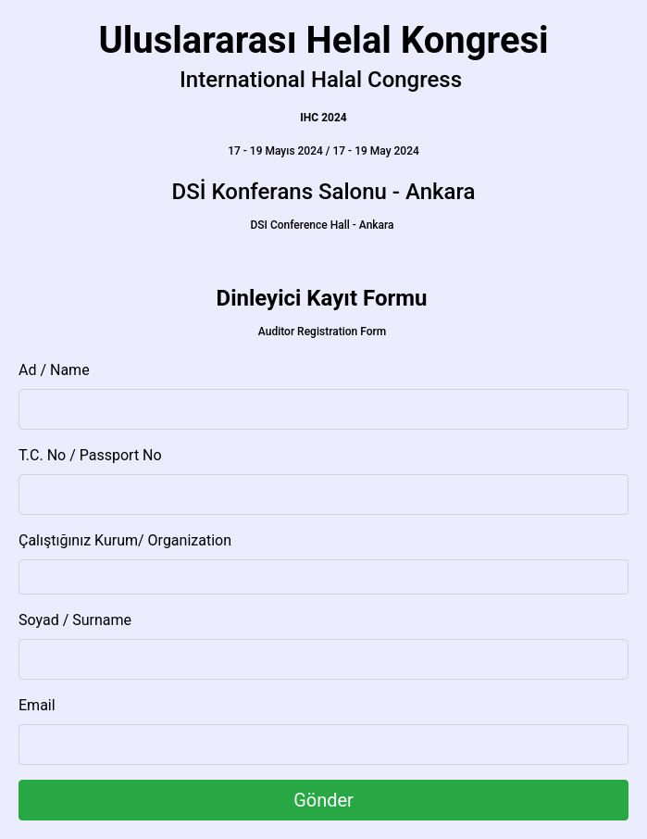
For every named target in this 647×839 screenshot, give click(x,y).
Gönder (323, 800)
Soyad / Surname (75, 620)
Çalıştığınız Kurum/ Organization (125, 540)
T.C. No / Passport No (90, 455)
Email (37, 705)
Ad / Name (54, 370)
